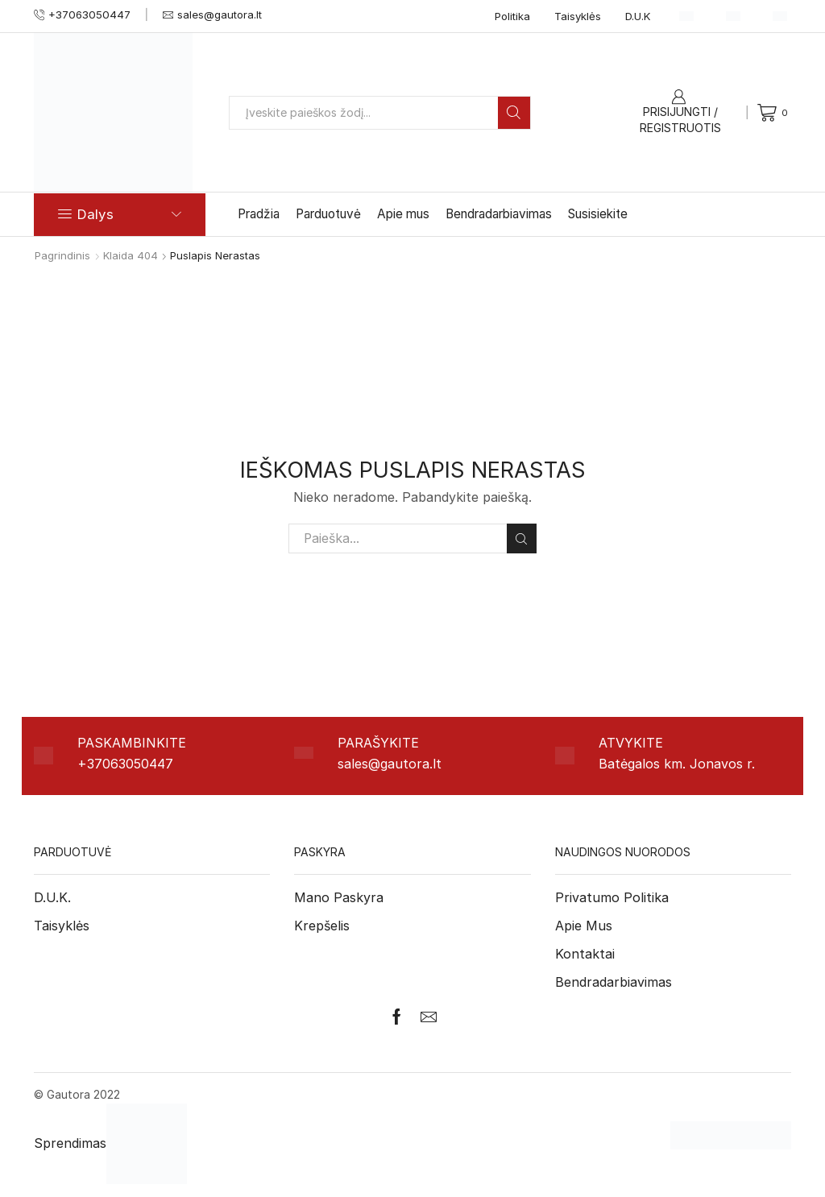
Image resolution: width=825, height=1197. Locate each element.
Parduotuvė (328, 214)
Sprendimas (110, 1143)
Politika (512, 16)
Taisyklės (577, 16)
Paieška (522, 539)
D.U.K (638, 16)
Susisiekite (598, 214)
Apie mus (403, 214)
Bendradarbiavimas (499, 214)
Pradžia (259, 214)
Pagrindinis (62, 255)
